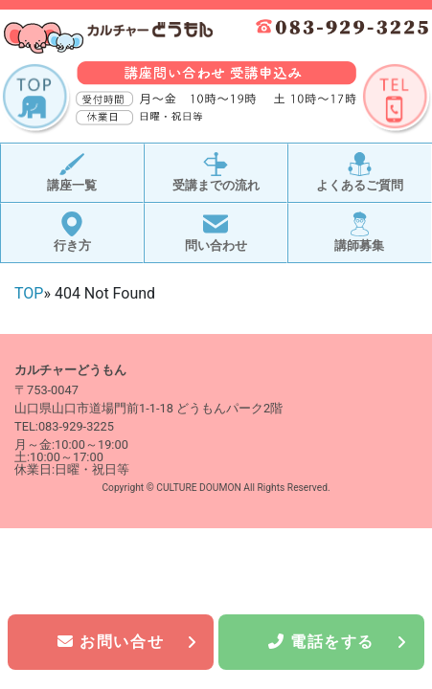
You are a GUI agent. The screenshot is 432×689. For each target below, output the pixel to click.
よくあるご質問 (359, 172)
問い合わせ (216, 232)
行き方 (72, 232)
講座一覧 (72, 172)
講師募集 (359, 232)
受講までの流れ (216, 172)
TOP (28, 293)
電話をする (338, 642)
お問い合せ (127, 642)
